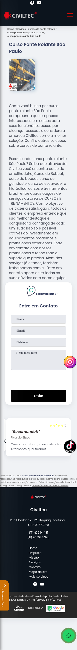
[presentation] (38, 379)
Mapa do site (38, 572)
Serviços (35, 562)
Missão (34, 558)
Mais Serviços (38, 577)
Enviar (38, 396)
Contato (34, 567)
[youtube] (39, 3)
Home (33, 548)
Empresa (35, 553)
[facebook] (32, 3)
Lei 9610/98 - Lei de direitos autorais (50, 485)
